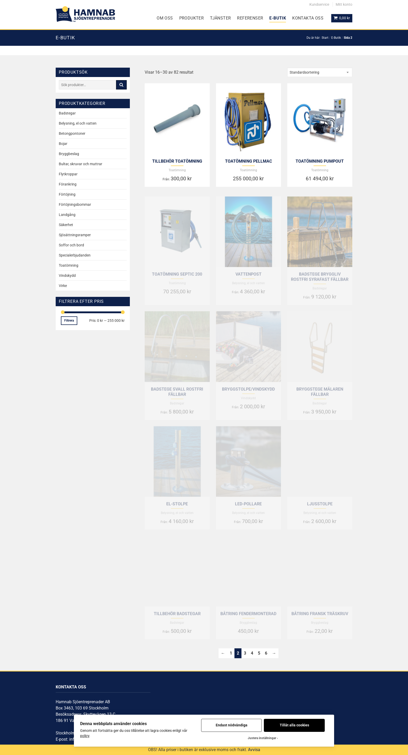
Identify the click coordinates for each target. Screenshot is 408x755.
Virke (63, 286)
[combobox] (319, 72)
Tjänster (220, 18)
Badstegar (67, 113)
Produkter (191, 18)
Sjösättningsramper (75, 235)
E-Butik (277, 18)
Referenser (250, 18)
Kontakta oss (307, 18)
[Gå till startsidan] (85, 14)
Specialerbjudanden (75, 255)
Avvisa (254, 749)
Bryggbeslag (69, 154)
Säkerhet (66, 225)
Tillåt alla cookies (294, 725)
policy (84, 736)
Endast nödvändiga (231, 725)
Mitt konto (344, 4)
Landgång (67, 215)
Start (325, 38)
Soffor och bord (71, 245)
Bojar (63, 144)
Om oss (165, 18)
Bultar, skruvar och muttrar (80, 164)
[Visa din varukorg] (341, 18)
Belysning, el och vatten (78, 123)
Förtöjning (67, 194)
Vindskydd (67, 275)
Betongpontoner (72, 133)
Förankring (67, 184)
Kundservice (319, 4)
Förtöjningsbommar (75, 204)
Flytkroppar (68, 174)
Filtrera (69, 320)
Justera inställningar (262, 738)
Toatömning (68, 265)
